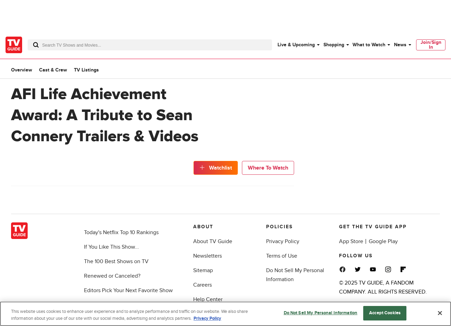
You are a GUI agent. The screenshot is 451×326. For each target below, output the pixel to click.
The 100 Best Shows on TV (116, 261)
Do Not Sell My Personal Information (321, 313)
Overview (21, 70)
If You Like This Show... (111, 246)
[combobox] (150, 44)
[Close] (440, 312)
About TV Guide (212, 241)
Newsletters (207, 255)
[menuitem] (298, 45)
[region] (225, 313)
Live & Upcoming (296, 45)
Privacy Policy (282, 241)
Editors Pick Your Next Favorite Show (128, 290)
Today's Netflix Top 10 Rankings (121, 232)
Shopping (333, 45)
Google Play (383, 241)
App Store (351, 241)
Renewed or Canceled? (112, 275)
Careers (202, 284)
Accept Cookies (385, 313)
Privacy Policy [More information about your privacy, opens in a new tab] (207, 318)
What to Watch (369, 45)
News (400, 45)
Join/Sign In (431, 44)
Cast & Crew (53, 70)
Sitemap (203, 270)
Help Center (208, 299)
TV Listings (86, 70)
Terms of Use (281, 255)
